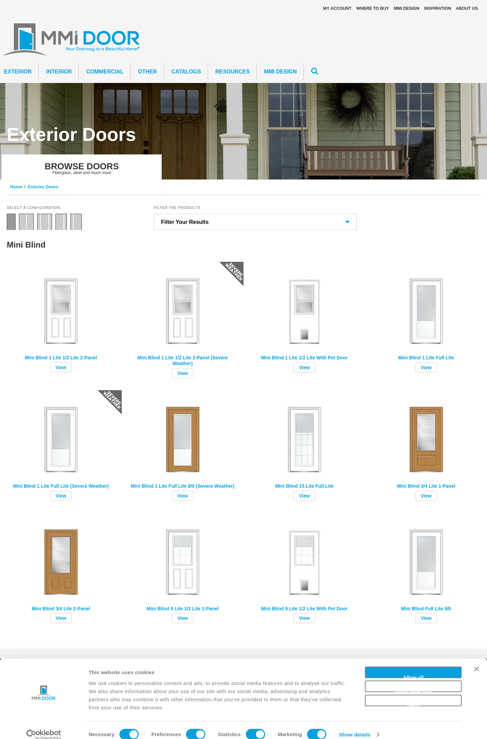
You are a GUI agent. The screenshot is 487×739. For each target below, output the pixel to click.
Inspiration (437, 8)
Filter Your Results (185, 222)
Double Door (26, 222)
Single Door (11, 222)
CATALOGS (186, 72)
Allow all (413, 667)
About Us (467, 8)
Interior (59, 72)
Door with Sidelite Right (61, 222)
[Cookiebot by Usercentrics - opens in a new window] (43, 726)
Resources (232, 72)
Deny (413, 695)
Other (147, 72)
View (60, 367)
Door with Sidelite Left (76, 222)
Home (16, 187)
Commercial (104, 72)
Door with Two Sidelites (44, 222)
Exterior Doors (43, 187)
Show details (355, 726)
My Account (337, 8)
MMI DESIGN (406, 8)
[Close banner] (476, 662)
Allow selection (413, 681)
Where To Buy (372, 8)
